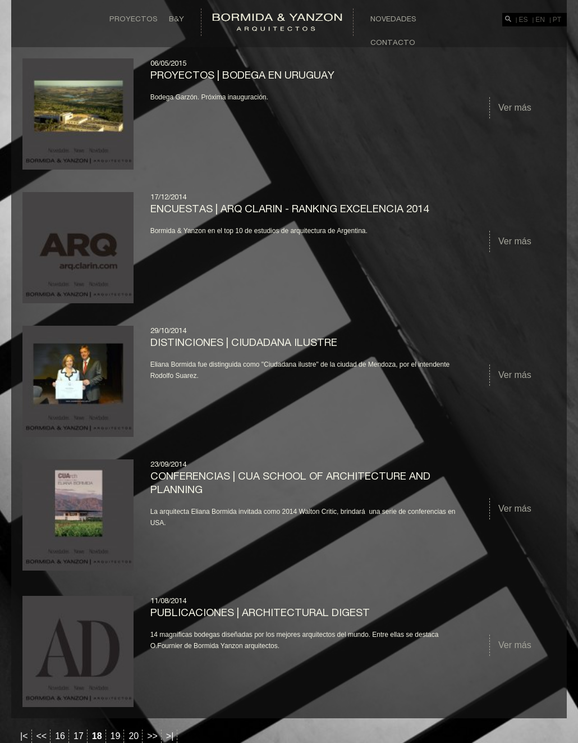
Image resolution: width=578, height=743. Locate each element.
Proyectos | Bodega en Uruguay (242, 75)
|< (24, 736)
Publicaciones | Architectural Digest (260, 612)
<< (41, 736)
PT (557, 20)
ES (523, 20)
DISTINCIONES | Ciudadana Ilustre (243, 342)
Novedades (393, 18)
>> (152, 736)
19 (116, 736)
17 (79, 736)
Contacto (392, 42)
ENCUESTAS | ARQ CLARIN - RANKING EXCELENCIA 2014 (289, 208)
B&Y (176, 18)
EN (540, 20)
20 (134, 736)
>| (170, 736)
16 (60, 736)
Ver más (514, 107)
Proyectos (133, 18)
